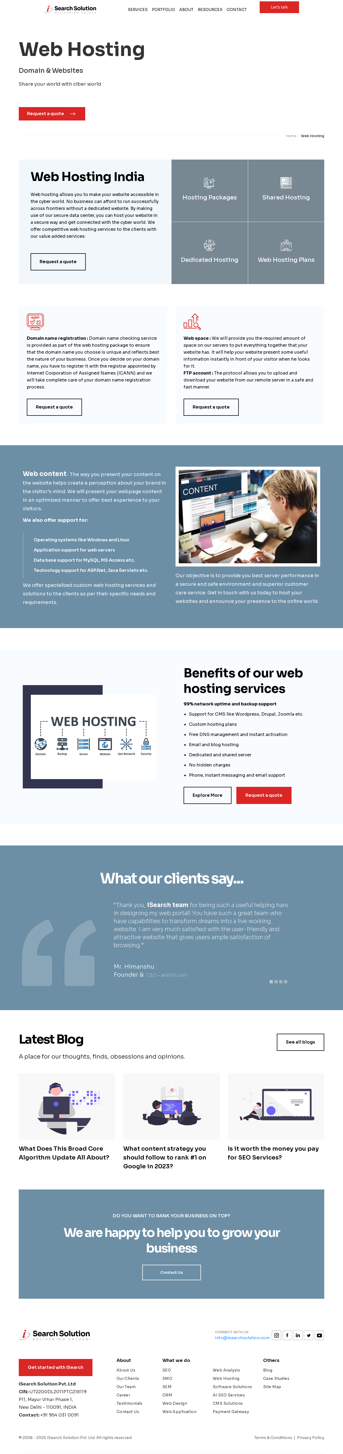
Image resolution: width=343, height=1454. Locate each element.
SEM (167, 1386)
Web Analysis (226, 1370)
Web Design (174, 1403)
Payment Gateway (231, 1411)
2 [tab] (277, 982)
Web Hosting (226, 1378)
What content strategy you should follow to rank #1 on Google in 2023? (164, 1157)
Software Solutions (232, 1386)
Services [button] (139, 9)
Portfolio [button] (163, 9)
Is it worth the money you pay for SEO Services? (273, 1153)
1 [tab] (272, 982)
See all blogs (300, 1042)
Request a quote (45, 113)
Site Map (272, 1386)
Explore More (207, 795)
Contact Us (171, 1272)
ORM (167, 1395)
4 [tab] (286, 982)
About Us (126, 1370)
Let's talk (279, 7)
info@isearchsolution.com (242, 1337)
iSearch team (167, 905)
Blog (268, 1370)
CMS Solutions (228, 1403)
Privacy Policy (310, 1437)
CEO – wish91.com (167, 975)
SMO (167, 1378)
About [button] (186, 9)
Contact (237, 9)
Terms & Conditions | (274, 1437)
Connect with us (231, 1332)
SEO (166, 1370)
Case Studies (276, 1378)
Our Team (126, 1386)
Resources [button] (210, 9)
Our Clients (128, 1378)
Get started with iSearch (55, 1367)
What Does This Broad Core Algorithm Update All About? (64, 1153)
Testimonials (130, 1403)
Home (291, 136)
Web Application (179, 1411)
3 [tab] (282, 982)
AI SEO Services (229, 1395)
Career (124, 1395)
